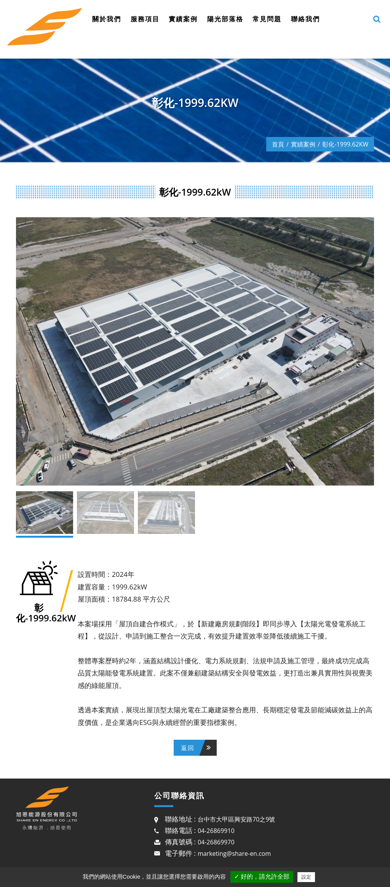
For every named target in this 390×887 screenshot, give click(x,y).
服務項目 (145, 18)
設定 (306, 877)
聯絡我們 (305, 18)
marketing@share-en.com (234, 853)
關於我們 (106, 18)
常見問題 (267, 18)
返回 (188, 748)
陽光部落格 (225, 18)
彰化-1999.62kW (345, 144)
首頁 (278, 144)
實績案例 (183, 18)
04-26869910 (216, 830)
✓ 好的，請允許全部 (261, 876)
